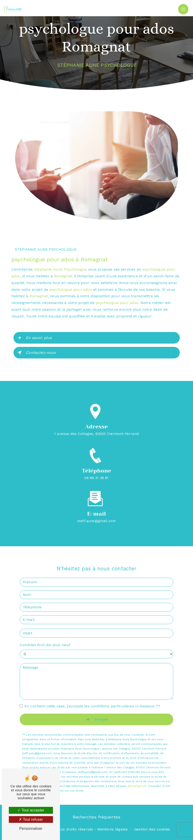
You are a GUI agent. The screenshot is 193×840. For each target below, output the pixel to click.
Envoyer (101, 714)
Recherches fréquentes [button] (97, 817)
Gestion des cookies (152, 829)
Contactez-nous (36, 353)
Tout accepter (30, 810)
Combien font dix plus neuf (45, 640)
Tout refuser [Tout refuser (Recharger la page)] (31, 819)
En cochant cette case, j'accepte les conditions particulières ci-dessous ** (92, 701)
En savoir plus (34, 338)
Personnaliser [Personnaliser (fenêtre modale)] (31, 828)
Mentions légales (112, 829)
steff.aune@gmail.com (96, 516)
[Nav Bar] (183, 9)
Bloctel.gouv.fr (137, 781)
